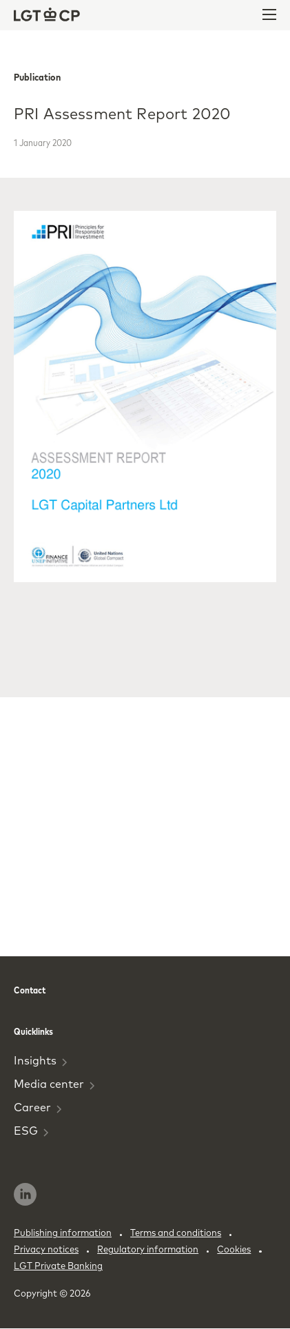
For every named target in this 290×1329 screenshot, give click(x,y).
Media (54, 1083)
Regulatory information (147, 1249)
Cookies (234, 1249)
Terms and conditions (175, 1232)
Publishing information (63, 1232)
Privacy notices (46, 1249)
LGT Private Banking (58, 1265)
